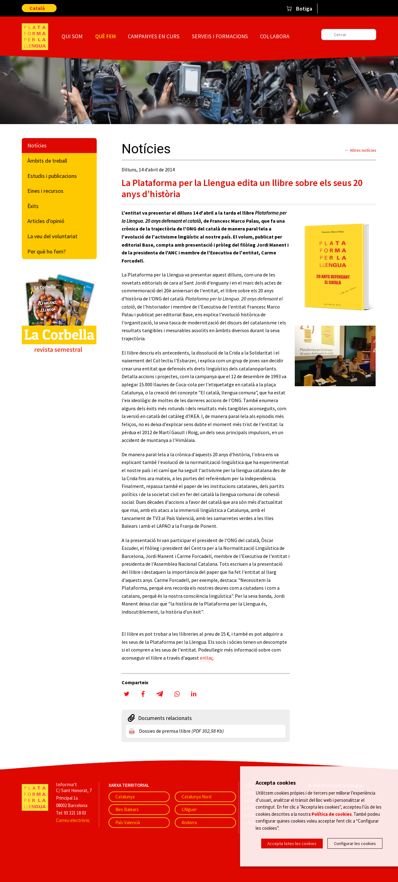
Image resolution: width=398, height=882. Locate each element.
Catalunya (125, 797)
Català (37, 8)
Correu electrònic (73, 820)
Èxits (33, 206)
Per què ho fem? (46, 251)
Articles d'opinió (45, 221)
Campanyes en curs (153, 36)
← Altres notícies (360, 150)
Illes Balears (127, 809)
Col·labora (274, 36)
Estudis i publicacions (52, 175)
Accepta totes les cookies (292, 843)
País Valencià (127, 822)
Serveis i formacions (220, 36)
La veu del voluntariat (52, 236)
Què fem (105, 36)
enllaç (206, 658)
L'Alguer (189, 809)
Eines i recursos (45, 190)
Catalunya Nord (196, 797)
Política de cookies (332, 814)
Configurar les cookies (355, 843)
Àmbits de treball (47, 160)
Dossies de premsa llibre (181, 731)
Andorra (189, 822)
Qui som (72, 36)
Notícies (37, 145)
